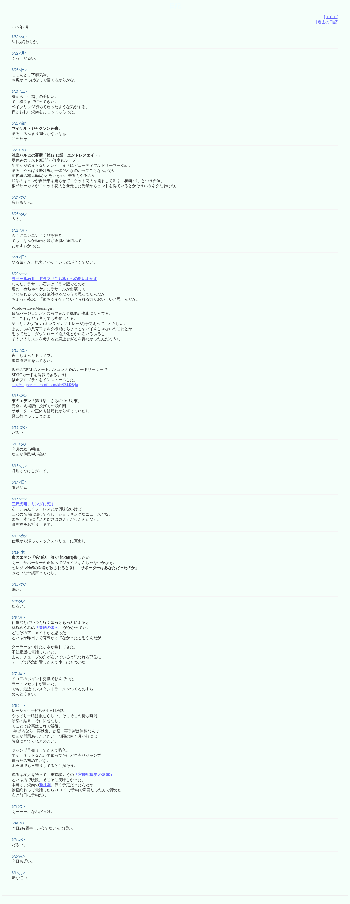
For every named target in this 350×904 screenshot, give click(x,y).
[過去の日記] (327, 22)
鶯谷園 (45, 785)
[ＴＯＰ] (331, 17)
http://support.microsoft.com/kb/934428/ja (45, 385)
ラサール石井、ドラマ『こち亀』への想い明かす (54, 279)
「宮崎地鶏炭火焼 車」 (94, 775)
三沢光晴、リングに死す (33, 504)
